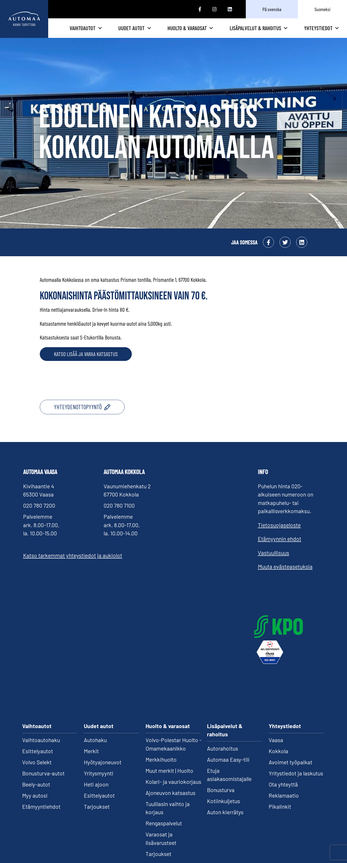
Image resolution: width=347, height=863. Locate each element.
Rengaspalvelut (164, 831)
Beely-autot (36, 792)
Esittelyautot (37, 759)
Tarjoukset (97, 815)
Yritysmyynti (98, 781)
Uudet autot (168, 32)
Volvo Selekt (37, 770)
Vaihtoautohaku (41, 748)
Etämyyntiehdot (41, 815)
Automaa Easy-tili (228, 767)
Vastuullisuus (273, 561)
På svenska (271, 9)
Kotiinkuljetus (223, 809)
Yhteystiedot (321, 32)
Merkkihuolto (161, 767)
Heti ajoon (96, 792)
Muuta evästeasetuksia (285, 575)
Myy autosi (34, 804)
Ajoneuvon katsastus (170, 801)
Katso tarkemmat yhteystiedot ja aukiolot (72, 563)
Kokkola (278, 759)
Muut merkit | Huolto (169, 778)
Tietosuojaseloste (279, 533)
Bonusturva (220, 798)
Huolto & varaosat (212, 32)
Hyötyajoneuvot (102, 770)
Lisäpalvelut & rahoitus (266, 32)
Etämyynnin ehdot (279, 547)
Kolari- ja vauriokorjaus (173, 790)
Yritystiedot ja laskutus (296, 781)
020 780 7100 (119, 514)
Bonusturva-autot (43, 781)
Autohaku (95, 748)
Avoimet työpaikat (290, 770)
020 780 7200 (39, 514)
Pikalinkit (280, 815)
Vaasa (276, 748)
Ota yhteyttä (283, 792)
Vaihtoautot (124, 32)
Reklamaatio (284, 804)
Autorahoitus (222, 756)
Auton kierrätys (225, 820)
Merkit (91, 759)
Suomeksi (322, 9)
